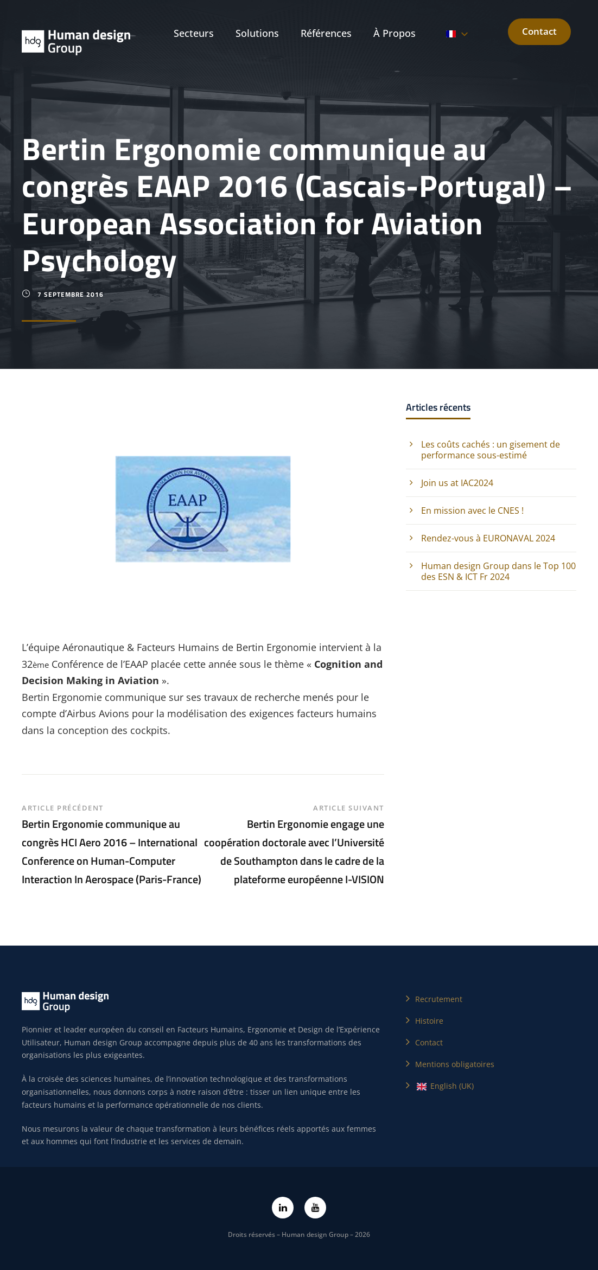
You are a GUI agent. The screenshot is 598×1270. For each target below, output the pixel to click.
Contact (539, 31)
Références (326, 33)
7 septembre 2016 (70, 294)
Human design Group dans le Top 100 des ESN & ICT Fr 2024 (498, 571)
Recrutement (438, 999)
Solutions (257, 33)
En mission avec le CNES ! (472, 510)
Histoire (429, 1021)
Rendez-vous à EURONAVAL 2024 (488, 538)
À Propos (394, 33)
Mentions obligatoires (454, 1064)
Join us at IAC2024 (457, 483)
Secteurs (194, 33)
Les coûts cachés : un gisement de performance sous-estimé (490, 449)
